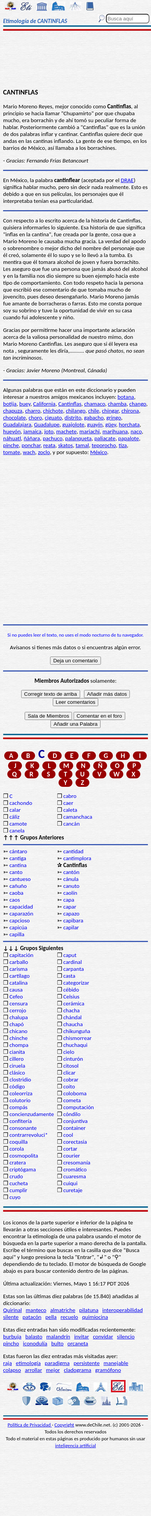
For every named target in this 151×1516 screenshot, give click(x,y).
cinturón (73, 1058)
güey (110, 424)
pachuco (52, 438)
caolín (70, 892)
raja (7, 1363)
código (17, 1086)
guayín (94, 424)
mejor (53, 1370)
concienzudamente (31, 1114)
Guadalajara (17, 424)
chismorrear (77, 1038)
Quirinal (12, 1310)
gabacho (94, 417)
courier (71, 1155)
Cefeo (16, 996)
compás (18, 1107)
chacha (71, 1010)
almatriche (62, 1310)
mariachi (89, 431)
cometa (72, 1100)
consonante (23, 1128)
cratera (17, 1162)
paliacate (105, 438)
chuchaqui (75, 1045)
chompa (18, 1045)
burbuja (12, 1336)
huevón (12, 431)
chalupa (18, 1017)
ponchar (31, 445)
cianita (17, 1051)
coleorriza (20, 1093)
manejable (116, 1363)
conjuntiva (75, 1121)
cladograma (77, 1370)
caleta (70, 809)
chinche (18, 1038)
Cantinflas (69, 403)
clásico (17, 1072)
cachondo (20, 802)
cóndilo (72, 1114)
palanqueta (78, 438)
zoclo (44, 452)
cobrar (70, 1079)
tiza (123, 445)
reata (49, 445)
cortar (70, 1148)
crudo (16, 1176)
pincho (11, 1343)
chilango (76, 410)
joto (49, 431)
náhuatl (12, 438)
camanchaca (77, 816)
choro (35, 417)
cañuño (18, 885)
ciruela (17, 1065)
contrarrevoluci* (28, 1134)
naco (136, 431)
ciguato (53, 417)
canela (16, 830)
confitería (20, 1121)
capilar (71, 927)
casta (69, 975)
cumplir (18, 1190)
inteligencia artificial (75, 1445)
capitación (21, 955)
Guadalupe (46, 424)
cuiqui (70, 1183)
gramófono (108, 1370)
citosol (71, 1065)
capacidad (21, 906)
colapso (12, 1370)
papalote (128, 438)
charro (32, 410)
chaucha (73, 1024)
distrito (73, 417)
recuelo (69, 1317)
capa (68, 899)
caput (69, 955)
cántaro (18, 851)
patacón (31, 1317)
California (44, 403)
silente (10, 1317)
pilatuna (89, 1310)
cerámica (73, 1003)
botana (125, 396)
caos (14, 899)
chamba (117, 403)
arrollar (33, 1370)
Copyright (64, 1425)
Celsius (71, 996)
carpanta (73, 968)
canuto (71, 885)
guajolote (73, 424)
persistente (87, 1363)
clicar (69, 1072)
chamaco (94, 403)
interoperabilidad (122, 1310)
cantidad (73, 851)
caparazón (21, 913)
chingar (110, 410)
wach (29, 452)
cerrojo (17, 1010)
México (98, 452)
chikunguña (76, 1031)
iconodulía (35, 1343)
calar (14, 809)
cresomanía (76, 1162)
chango (137, 403)
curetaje (72, 1190)
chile (93, 410)
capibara (73, 920)
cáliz (14, 816)
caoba (16, 892)
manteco (36, 1310)
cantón (71, 872)
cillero (16, 1058)
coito (69, 1086)
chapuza (12, 410)
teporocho (104, 445)
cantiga (17, 858)
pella (51, 1317)
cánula (71, 879)
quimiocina (95, 1317)
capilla (16, 934)
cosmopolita (23, 1155)
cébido (71, 989)
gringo (113, 417)
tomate (11, 452)
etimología (28, 1363)
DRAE (127, 180)
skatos (65, 445)
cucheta (18, 1183)
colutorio (19, 1100)
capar (69, 906)
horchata (129, 424)
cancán (71, 823)
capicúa (18, 927)
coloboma (74, 1093)
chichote (53, 410)
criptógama (22, 1169)
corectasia (75, 1141)
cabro (69, 796)
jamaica (32, 431)
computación (78, 1107)
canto (15, 872)
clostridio (20, 1079)
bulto (57, 1343)
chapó (16, 1024)
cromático (75, 1169)
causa (15, 989)
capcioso (19, 920)
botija (10, 403)
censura (18, 1003)
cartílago (19, 975)
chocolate (14, 417)
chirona (130, 410)
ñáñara (31, 438)
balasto (33, 1336)
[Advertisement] (75, 60)
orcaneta (77, 1343)
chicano (18, 1031)
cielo (68, 1051)
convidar (103, 1336)
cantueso (19, 879)
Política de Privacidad (30, 1425)
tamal (82, 445)
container (74, 1128)
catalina (18, 982)
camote (18, 823)
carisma (18, 968)
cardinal (72, 962)
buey (24, 403)
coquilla (18, 1141)
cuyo (14, 1197)
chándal (72, 1017)
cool (68, 1134)
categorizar (76, 982)
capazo (71, 913)
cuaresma (74, 1176)
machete (66, 431)
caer (68, 802)
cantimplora (77, 858)
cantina (18, 865)
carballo (18, 962)
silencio (126, 1336)
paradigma (57, 1363)
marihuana (115, 431)
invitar (81, 1336)
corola (16, 1148)
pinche (11, 445)
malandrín (58, 1336)
